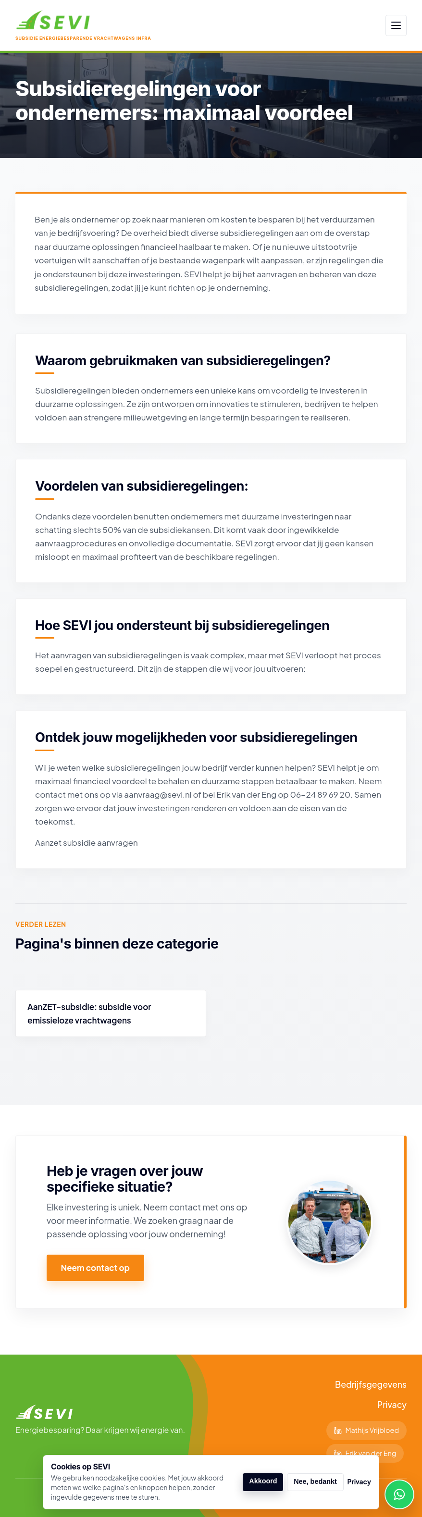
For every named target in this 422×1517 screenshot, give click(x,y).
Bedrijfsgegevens (371, 1384)
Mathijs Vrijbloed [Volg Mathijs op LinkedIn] (366, 1430)
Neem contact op (95, 1267)
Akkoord (263, 1481)
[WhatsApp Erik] (399, 1494)
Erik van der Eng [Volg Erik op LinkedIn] (365, 1453)
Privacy (392, 1404)
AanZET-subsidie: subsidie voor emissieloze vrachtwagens (89, 1013)
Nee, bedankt (315, 1481)
